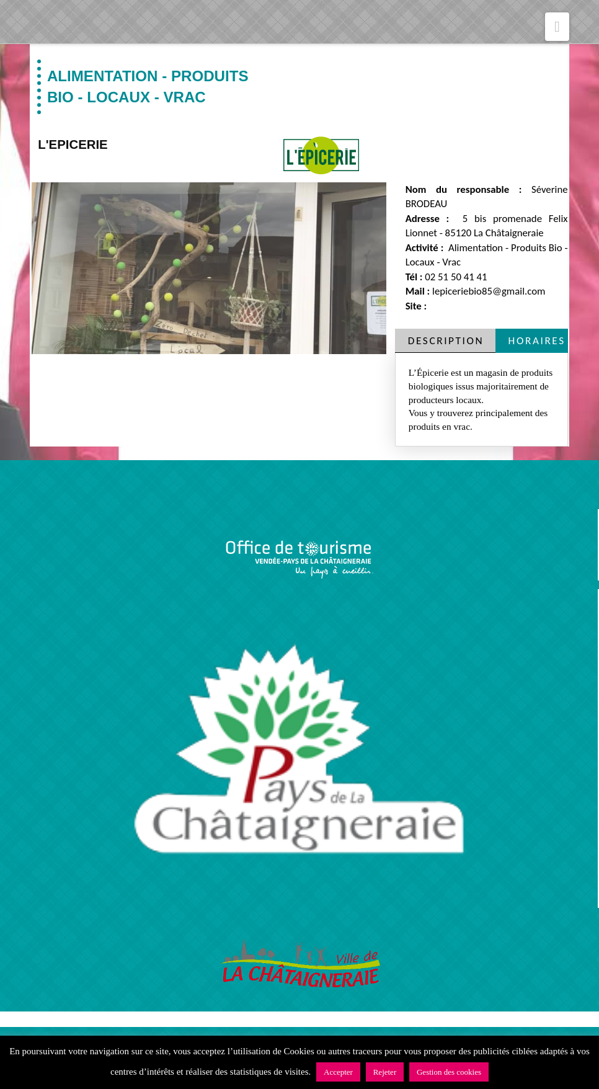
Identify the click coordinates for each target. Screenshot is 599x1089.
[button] (557, 26)
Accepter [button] (338, 1072)
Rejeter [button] (385, 1072)
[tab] (445, 341)
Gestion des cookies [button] (449, 1072)
